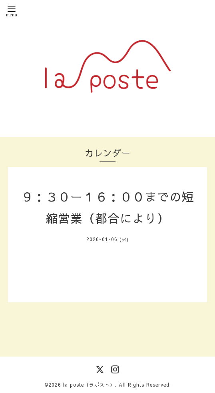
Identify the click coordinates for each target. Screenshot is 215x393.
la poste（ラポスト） (89, 384)
